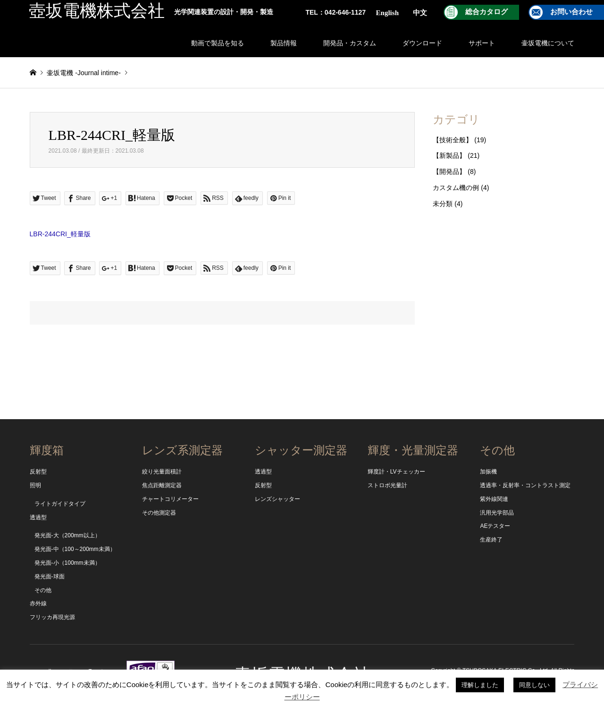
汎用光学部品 (497, 512)
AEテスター (495, 526)
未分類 (443, 203)
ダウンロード (422, 43)
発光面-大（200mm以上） (67, 535)
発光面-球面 (49, 576)
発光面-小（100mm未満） (67, 563)
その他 (42, 590)
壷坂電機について (547, 43)
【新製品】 (449, 155)
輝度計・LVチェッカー (396, 471)
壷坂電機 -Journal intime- (83, 73)
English (387, 13)
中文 (420, 13)
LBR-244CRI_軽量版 (60, 234)
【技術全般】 (452, 140)
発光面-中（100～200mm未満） (75, 549)
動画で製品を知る (217, 43)
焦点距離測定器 (162, 485)
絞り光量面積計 (162, 471)
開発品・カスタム (349, 43)
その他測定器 (159, 512)
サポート (482, 43)
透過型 (38, 517)
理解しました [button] (479, 685)
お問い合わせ (571, 12)
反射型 (38, 471)
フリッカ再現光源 (52, 617)
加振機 (488, 471)
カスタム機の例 (456, 187)
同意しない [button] (534, 685)
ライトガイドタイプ (59, 503)
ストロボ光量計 (387, 485)
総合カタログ (486, 12)
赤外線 (38, 603)
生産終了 (491, 539)
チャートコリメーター (170, 499)
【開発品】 (449, 171)
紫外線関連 (494, 499)
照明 (35, 485)
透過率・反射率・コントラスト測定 (525, 485)
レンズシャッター (277, 499)
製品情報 (283, 43)
